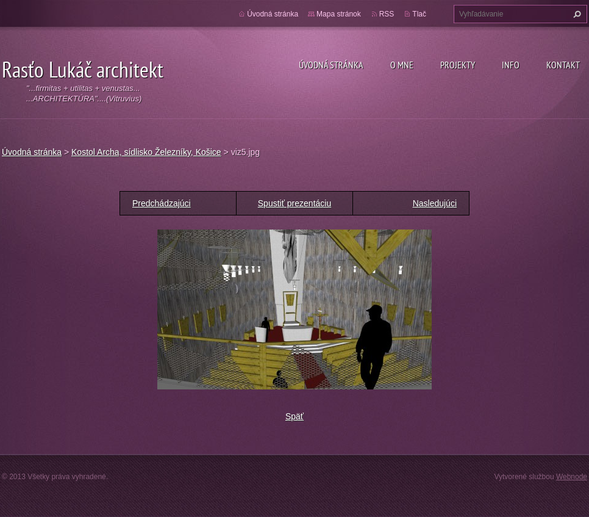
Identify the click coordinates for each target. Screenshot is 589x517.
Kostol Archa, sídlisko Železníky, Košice (146, 152)
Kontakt (563, 65)
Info (510, 65)
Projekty (457, 65)
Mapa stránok (338, 14)
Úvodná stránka (331, 65)
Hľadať (575, 14)
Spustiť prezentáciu (294, 203)
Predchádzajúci (161, 203)
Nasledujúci (435, 203)
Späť (294, 416)
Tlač (419, 14)
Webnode (571, 476)
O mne (401, 65)
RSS (386, 14)
